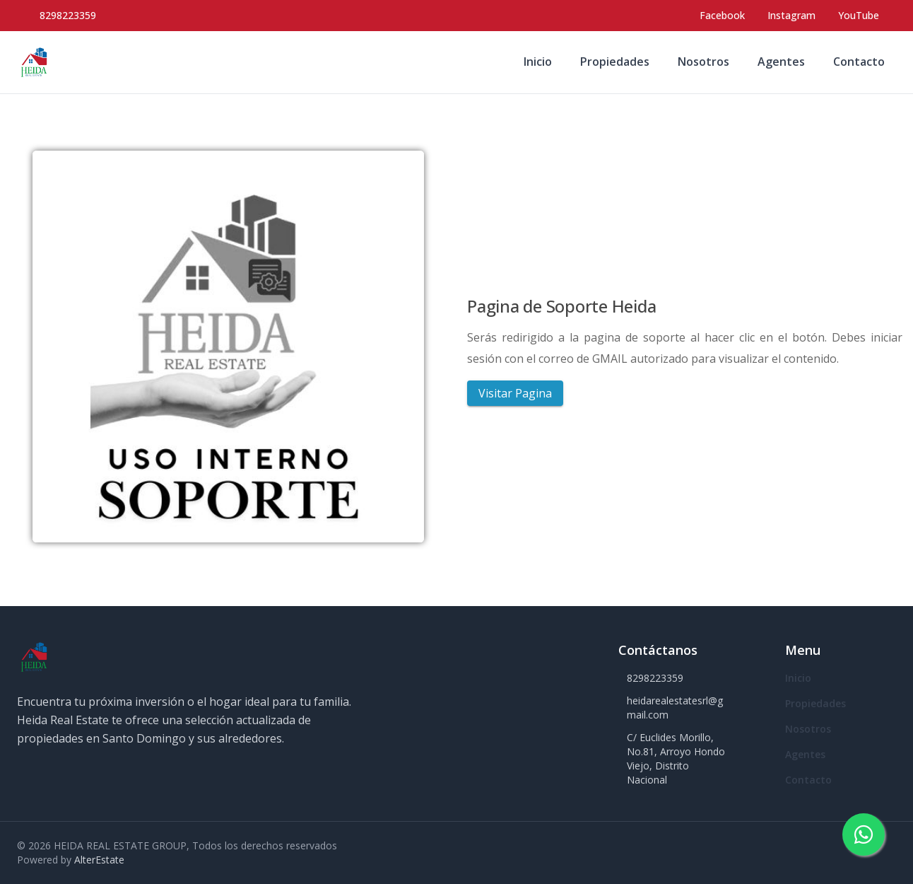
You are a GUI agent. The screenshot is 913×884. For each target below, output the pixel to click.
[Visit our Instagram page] (791, 15)
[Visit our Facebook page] (722, 15)
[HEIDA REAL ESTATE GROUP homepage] (34, 62)
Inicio (538, 61)
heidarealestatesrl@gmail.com (675, 707)
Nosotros (703, 61)
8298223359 (655, 678)
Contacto (859, 61)
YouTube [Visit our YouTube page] (858, 15)
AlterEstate (99, 859)
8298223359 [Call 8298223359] (68, 15)
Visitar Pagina (515, 393)
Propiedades (614, 61)
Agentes (781, 61)
